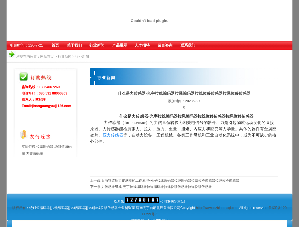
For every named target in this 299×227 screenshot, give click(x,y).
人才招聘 (142, 45)
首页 (55, 45)
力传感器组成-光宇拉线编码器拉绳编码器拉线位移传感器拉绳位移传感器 (156, 187)
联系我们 (187, 45)
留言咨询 (165, 45)
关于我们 (74, 45)
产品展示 (119, 45)
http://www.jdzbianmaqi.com (217, 208)
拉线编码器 (45, 146)
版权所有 (19, 208)
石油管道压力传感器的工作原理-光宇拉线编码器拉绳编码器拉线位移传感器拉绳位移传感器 (170, 180)
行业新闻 (97, 45)
